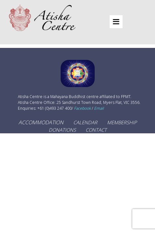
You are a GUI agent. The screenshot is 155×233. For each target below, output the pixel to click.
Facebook (82, 108)
